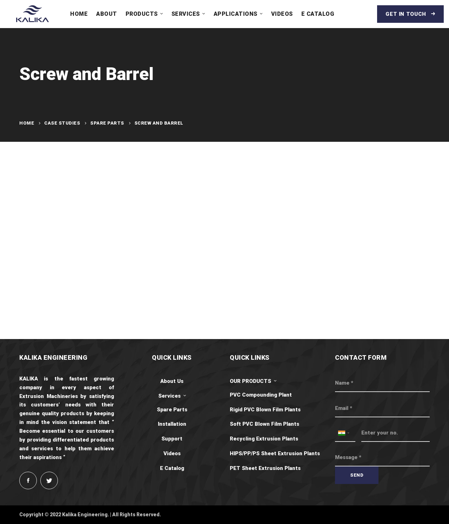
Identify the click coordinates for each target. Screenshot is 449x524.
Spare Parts (107, 123)
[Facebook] (28, 480)
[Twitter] (49, 480)
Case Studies (62, 123)
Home (26, 123)
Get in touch (410, 14)
